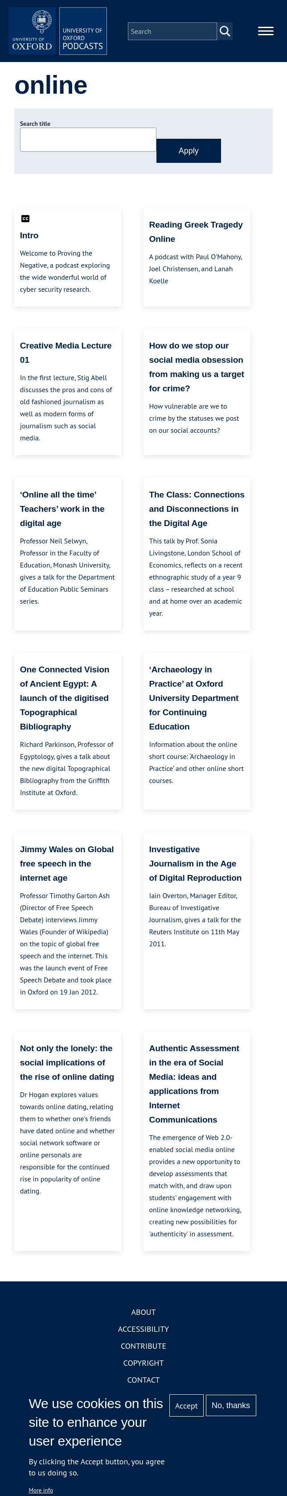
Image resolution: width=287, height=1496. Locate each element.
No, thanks (231, 1405)
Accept (186, 1406)
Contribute (143, 1350)
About (143, 1316)
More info (41, 1490)
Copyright (143, 1367)
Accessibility (143, 1333)
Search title (35, 128)
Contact (143, 1384)
